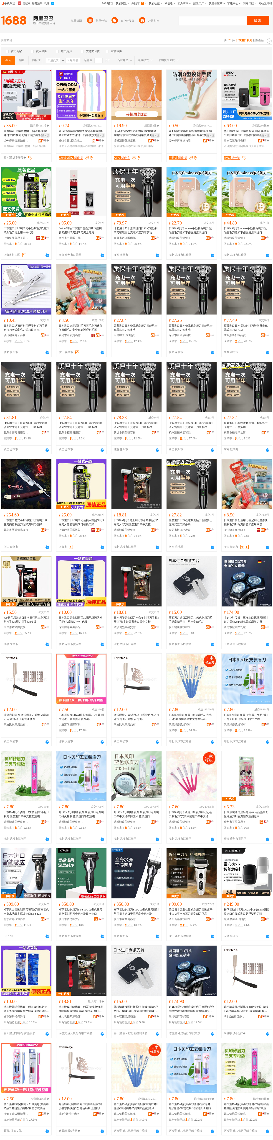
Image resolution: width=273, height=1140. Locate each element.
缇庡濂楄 (147, 146)
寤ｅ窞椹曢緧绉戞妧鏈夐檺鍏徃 (126, 1016)
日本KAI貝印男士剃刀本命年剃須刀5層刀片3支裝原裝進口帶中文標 (136, 522)
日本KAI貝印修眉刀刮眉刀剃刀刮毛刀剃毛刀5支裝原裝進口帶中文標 (190, 814)
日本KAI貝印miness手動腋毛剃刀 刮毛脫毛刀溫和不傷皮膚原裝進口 (190, 230)
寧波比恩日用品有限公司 (16, 724)
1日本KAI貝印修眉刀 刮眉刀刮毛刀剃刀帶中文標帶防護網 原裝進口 (136, 814)
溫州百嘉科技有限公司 (181, 919)
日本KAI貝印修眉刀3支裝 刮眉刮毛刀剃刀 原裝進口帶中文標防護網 (26, 814)
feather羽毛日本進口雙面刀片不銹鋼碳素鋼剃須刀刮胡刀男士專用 (80, 230)
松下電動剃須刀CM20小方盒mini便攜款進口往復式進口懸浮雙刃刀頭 (246, 911)
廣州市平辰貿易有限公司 (236, 821)
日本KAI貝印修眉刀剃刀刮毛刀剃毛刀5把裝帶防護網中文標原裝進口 (190, 717)
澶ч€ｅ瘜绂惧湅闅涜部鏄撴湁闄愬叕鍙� (16, 1113)
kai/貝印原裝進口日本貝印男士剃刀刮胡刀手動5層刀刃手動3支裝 (26, 619)
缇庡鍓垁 (133, 146)
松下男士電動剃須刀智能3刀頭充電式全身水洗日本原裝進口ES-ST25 (26, 911)
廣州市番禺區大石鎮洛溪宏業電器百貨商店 (71, 919)
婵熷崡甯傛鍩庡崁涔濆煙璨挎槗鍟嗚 (181, 1016)
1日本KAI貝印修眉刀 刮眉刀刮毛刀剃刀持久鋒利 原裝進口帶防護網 (81, 814)
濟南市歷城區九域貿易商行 (236, 627)
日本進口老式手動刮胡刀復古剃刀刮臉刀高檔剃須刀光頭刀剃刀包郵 (25, 522)
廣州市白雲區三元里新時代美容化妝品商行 (71, 238)
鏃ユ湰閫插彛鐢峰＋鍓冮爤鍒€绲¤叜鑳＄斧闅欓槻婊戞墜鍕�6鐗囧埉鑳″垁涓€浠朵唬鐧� (25, 1009)
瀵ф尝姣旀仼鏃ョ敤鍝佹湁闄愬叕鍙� (236, 1016)
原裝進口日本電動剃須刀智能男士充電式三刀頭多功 (246, 327)
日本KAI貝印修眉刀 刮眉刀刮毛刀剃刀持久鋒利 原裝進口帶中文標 (246, 717)
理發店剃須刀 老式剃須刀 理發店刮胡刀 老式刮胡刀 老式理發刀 (26, 717)
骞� (45, 140)
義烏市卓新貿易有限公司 (71, 335)
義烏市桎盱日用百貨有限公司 (71, 432)
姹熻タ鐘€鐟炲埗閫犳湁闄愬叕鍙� (71, 140)
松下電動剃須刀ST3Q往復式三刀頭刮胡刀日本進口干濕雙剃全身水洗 (136, 911)
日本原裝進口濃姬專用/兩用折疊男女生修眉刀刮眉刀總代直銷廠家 (246, 814)
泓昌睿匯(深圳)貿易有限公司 (126, 335)
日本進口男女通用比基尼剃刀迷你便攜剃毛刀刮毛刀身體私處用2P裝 (246, 522)
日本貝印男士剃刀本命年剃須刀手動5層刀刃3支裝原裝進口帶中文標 (136, 619)
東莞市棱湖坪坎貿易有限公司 (236, 432)
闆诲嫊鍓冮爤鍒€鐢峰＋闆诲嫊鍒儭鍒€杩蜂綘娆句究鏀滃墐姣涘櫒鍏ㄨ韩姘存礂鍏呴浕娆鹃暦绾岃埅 (26, 133)
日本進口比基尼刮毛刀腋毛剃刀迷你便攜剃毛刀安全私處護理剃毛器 (80, 327)
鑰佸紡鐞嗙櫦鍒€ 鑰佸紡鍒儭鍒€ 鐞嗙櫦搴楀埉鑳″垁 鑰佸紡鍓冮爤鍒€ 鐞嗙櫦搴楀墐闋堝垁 (81, 1106)
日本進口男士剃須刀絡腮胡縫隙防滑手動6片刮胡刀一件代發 (80, 619)
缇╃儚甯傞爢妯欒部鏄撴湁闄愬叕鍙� (16, 140)
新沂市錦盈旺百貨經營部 (126, 432)
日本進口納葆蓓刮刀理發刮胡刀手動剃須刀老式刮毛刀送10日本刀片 (25, 327)
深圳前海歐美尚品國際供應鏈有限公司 (71, 627)
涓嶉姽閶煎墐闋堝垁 (236, 146)
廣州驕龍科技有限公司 (181, 627)
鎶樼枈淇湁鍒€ (87, 146)
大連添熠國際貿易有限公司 (16, 627)
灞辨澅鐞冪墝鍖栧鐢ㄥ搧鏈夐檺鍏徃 (126, 140)
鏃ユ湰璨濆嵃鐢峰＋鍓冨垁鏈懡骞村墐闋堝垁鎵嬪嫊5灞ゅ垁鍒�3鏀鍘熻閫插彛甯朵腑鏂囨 (81, 1009)
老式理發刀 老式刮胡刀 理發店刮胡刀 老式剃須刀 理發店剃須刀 (136, 717)
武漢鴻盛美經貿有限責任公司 (181, 238)
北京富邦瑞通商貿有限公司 (16, 919)
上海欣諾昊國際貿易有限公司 (71, 529)
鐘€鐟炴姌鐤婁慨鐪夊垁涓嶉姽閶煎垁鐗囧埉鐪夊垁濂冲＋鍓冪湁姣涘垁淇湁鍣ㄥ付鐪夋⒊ (81, 133)
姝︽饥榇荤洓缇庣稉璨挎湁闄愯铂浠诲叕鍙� (71, 1016)
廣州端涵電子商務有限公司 (16, 335)
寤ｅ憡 (45, 135)
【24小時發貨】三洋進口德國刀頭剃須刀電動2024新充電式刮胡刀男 (246, 619)
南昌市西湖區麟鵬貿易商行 (126, 238)
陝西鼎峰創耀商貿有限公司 (236, 335)
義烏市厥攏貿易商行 (16, 529)
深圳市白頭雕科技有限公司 (181, 335)
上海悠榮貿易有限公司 (16, 238)
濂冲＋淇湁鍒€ (68, 146)
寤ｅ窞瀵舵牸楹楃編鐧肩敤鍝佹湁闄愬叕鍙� (236, 140)
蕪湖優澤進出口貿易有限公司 (236, 919)
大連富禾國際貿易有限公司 (71, 724)
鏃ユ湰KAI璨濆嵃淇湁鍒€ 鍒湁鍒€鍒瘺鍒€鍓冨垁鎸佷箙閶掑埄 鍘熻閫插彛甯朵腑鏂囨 (190, 1106)
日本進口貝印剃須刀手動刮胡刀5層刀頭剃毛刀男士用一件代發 (26, 230)
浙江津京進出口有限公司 (236, 529)
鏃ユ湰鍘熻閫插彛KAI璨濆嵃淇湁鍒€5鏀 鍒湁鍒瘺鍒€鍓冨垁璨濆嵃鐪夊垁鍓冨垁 (26, 1106)
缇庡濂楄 (120, 146)
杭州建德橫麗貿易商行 (181, 432)
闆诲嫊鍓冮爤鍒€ (14, 146)
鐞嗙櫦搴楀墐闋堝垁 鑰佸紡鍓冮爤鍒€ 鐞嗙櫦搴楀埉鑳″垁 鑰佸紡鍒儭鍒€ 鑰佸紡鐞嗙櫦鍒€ (246, 1009)
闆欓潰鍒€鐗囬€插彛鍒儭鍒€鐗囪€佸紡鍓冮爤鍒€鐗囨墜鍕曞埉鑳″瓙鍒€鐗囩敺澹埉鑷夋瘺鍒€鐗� (136, 1009)
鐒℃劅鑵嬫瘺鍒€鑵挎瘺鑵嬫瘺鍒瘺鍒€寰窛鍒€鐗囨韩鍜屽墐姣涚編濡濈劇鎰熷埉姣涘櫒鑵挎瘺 (191, 133)
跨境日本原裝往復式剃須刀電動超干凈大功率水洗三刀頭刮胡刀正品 (190, 911)
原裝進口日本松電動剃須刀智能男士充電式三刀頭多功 (135, 327)
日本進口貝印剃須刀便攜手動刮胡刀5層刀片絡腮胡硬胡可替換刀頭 (81, 522)
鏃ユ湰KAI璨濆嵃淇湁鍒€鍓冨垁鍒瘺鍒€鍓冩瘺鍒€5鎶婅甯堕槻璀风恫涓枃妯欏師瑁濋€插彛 (135, 1106)
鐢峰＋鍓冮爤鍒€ (35, 146)
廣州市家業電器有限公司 (126, 919)
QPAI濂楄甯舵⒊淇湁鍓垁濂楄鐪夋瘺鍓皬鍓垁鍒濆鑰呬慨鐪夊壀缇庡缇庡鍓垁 (136, 133)
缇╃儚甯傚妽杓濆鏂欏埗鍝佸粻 (181, 140)
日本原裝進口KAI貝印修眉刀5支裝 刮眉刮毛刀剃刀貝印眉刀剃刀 (81, 717)
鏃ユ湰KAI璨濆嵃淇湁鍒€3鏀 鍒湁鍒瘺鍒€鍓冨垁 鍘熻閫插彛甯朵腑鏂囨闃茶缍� (246, 1106)
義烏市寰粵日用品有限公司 (16, 432)
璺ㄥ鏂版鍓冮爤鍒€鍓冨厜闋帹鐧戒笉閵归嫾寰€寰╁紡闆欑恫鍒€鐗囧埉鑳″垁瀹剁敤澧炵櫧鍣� (246, 133)
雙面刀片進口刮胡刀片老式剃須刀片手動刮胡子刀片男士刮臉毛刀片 (190, 619)
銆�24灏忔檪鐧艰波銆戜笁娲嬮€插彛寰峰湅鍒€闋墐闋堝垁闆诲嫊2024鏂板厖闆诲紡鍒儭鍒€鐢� (191, 1009)
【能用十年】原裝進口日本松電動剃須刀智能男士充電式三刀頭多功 (135, 230)
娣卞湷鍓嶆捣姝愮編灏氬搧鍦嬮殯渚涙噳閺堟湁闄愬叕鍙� (16, 1016)
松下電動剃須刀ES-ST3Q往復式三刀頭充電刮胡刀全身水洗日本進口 (80, 911)
